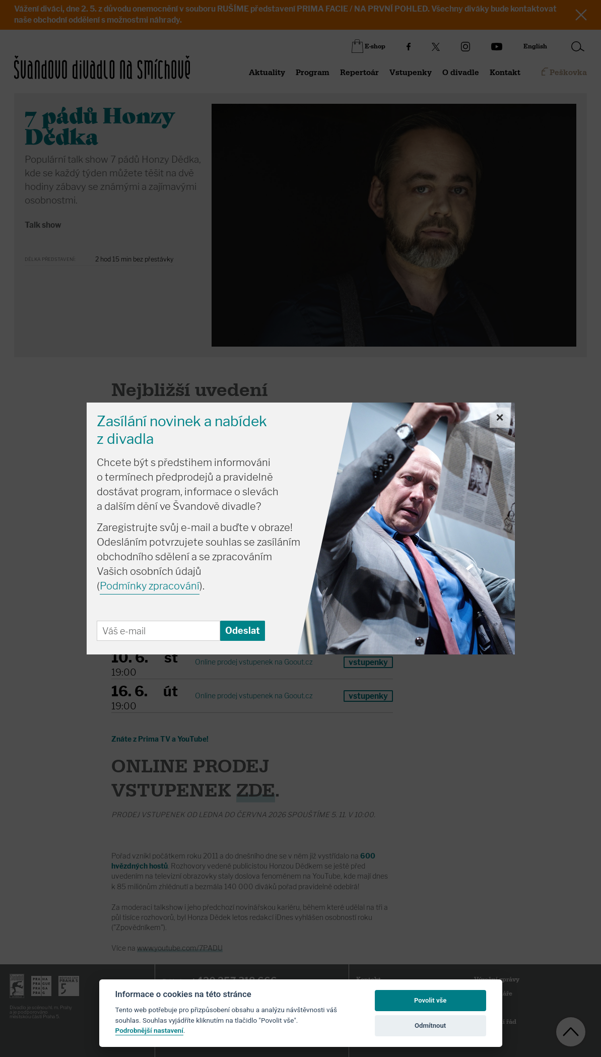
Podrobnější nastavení (149, 1030)
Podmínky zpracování (149, 586)
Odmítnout (430, 1025)
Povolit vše (430, 1000)
